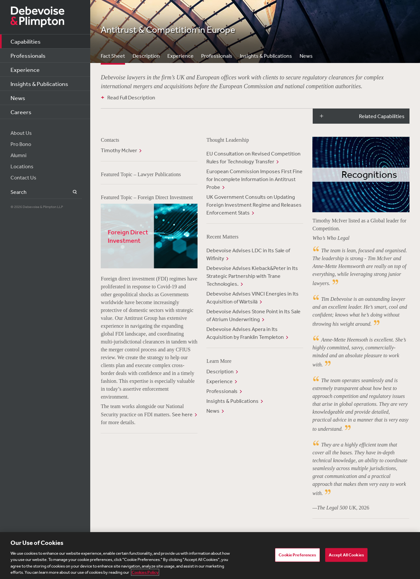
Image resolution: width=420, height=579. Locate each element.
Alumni (18, 155)
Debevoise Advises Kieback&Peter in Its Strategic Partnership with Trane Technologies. (252, 276)
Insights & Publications (39, 83)
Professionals (28, 55)
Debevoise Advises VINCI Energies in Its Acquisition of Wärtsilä (252, 297)
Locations (21, 166)
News (17, 97)
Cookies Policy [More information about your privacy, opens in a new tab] (145, 572)
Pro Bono (20, 144)
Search (71, 192)
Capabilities (25, 41)
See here (182, 414)
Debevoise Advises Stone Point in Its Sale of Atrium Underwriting (253, 315)
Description (146, 55)
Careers (21, 111)
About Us (21, 133)
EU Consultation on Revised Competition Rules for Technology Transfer (253, 157)
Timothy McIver (119, 150)
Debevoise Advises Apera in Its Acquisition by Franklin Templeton (245, 333)
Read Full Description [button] (131, 97)
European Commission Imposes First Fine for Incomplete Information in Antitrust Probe (254, 179)
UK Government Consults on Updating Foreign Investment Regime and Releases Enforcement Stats (254, 205)
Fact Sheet (113, 55)
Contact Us (23, 177)
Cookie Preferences (297, 555)
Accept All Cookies (346, 555)
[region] (210, 555)
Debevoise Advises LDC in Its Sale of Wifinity (248, 254)
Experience (25, 69)
